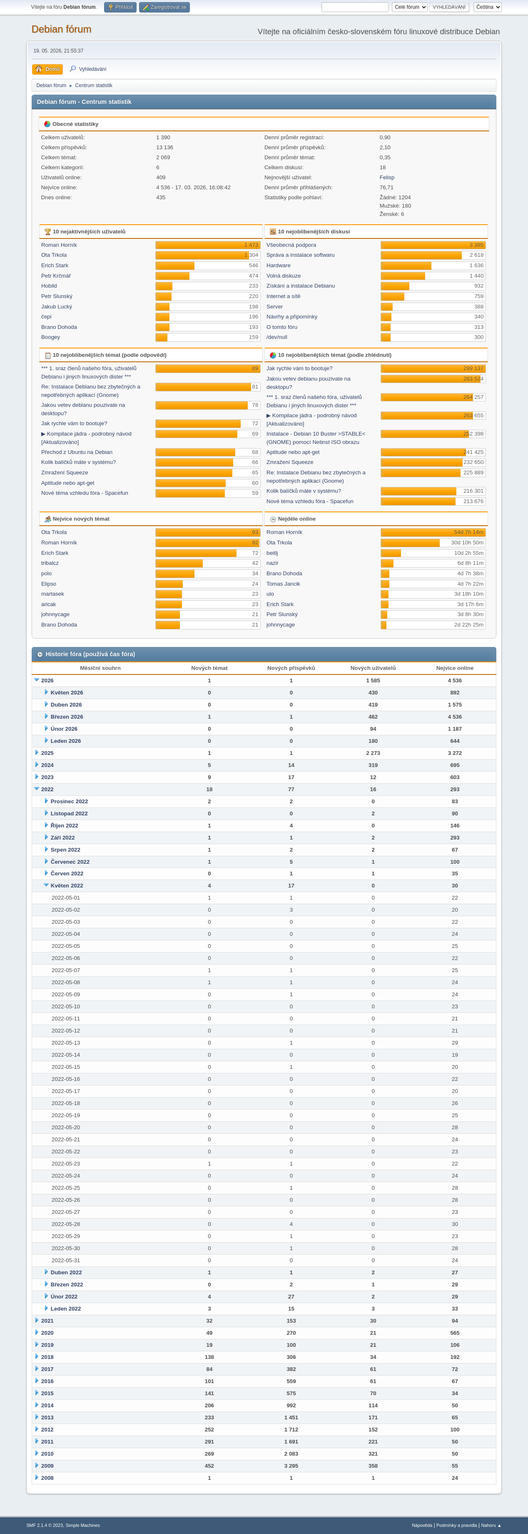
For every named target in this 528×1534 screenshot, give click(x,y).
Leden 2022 (66, 1309)
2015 (47, 1393)
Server (274, 306)
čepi (46, 316)
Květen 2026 (67, 692)
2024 (47, 765)
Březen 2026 (67, 717)
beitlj (272, 553)
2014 (47, 1405)
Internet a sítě (283, 296)
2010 (47, 1454)
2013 (47, 1417)
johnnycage (55, 614)
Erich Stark (54, 265)
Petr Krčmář (56, 276)
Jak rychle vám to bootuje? (74, 423)
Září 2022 (63, 838)
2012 (47, 1429)
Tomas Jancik (283, 584)
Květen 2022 (67, 885)
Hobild (49, 286)
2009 (47, 1466)
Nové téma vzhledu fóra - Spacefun (84, 493)
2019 (47, 1345)
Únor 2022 (64, 1296)
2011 (47, 1442)
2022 (47, 789)
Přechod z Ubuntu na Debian (76, 452)
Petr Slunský (56, 296)
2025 (47, 753)
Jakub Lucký (56, 306)
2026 (47, 680)
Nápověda (422, 1525)
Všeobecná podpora (291, 245)
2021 (47, 1321)
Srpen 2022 (65, 850)
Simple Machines (83, 1525)
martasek (52, 594)
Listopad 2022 (69, 813)
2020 (47, 1333)
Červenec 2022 (70, 862)
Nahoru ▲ (491, 1525)
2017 (47, 1369)
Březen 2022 (67, 1284)
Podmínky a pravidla (456, 1525)
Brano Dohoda (59, 327)
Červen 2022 (67, 873)
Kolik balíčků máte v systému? (78, 462)
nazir (272, 563)
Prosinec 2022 (69, 801)
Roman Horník (59, 245)
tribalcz (50, 563)
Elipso (48, 584)
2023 (47, 777)
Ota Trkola (54, 255)
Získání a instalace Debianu (300, 286)
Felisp (387, 177)
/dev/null (276, 337)
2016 (47, 1381)
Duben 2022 (66, 1272)
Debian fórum (61, 29)
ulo (270, 594)
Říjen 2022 (64, 825)
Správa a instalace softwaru (300, 255)
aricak (48, 604)
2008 (47, 1478)
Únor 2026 (64, 729)
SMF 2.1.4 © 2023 (44, 1525)
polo (46, 573)
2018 (47, 1357)
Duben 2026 (66, 705)
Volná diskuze (283, 276)
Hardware (278, 265)
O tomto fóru (281, 327)
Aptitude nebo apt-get (67, 483)
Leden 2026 (66, 741)
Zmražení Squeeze (64, 472)
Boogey (50, 337)
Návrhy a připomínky (291, 316)
